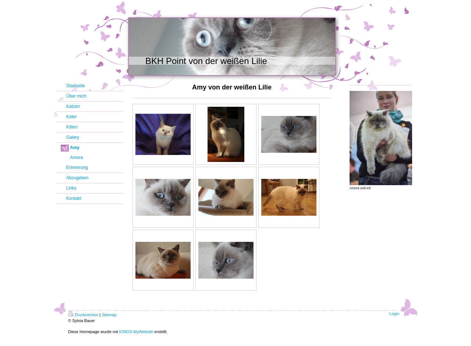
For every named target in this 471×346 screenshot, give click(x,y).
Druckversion (83, 315)
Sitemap (109, 315)
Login (394, 313)
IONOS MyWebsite (136, 331)
